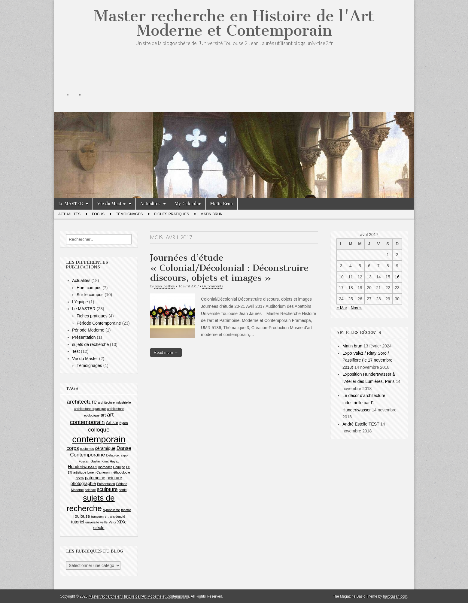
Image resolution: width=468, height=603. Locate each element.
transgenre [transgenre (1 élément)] (98, 516)
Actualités (150, 203)
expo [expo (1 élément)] (124, 455)
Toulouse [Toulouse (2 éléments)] (81, 516)
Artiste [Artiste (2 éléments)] (112, 422)
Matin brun (352, 346)
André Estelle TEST (360, 424)
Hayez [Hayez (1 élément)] (114, 461)
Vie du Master (111, 203)
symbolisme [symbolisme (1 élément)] (111, 510)
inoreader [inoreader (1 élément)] (105, 467)
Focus (98, 214)
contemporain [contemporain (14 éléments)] (99, 439)
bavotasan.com (395, 596)
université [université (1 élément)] (92, 522)
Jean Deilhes (164, 286)
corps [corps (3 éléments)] (72, 448)
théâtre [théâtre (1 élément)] (126, 510)
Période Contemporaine (99, 323)
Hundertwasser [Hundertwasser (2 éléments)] (82, 466)
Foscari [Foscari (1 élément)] (84, 461)
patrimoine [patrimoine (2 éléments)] (95, 477)
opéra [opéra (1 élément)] (80, 478)
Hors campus (89, 287)
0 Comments (212, 286)
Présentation (84, 337)
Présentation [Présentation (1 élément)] (106, 484)
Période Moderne (88, 330)
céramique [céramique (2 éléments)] (105, 448)
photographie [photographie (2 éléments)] (83, 483)
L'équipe (80, 301)
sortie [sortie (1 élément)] (122, 490)
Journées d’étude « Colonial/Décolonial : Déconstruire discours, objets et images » (229, 267)
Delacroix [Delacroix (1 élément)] (112, 455)
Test (76, 351)
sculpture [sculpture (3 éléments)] (107, 489)
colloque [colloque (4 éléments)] (98, 429)
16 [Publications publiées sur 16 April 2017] (397, 276)
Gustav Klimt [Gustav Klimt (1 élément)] (99, 461)
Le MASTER (70, 203)
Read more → (166, 352)
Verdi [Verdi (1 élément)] (112, 522)
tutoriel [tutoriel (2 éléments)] (77, 522)
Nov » (356, 307)
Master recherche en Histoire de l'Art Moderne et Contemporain (234, 23)
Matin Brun (221, 203)
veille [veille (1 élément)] (104, 522)
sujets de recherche (90, 344)
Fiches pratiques (171, 214)
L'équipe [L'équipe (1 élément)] (119, 467)
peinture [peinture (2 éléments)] (114, 477)
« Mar (341, 307)
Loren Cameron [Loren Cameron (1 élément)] (98, 472)
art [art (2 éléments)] (103, 415)
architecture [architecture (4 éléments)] (82, 401)
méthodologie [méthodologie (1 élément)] (120, 472)
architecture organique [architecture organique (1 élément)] (90, 409)
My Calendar (188, 203)
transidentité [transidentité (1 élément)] (116, 516)
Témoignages (129, 214)
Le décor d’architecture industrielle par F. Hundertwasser (363, 402)
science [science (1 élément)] (90, 490)
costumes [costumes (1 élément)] (87, 448)
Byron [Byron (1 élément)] (123, 423)
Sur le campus (90, 294)
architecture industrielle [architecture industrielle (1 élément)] (114, 402)
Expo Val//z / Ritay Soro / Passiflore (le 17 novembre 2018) (367, 360)
